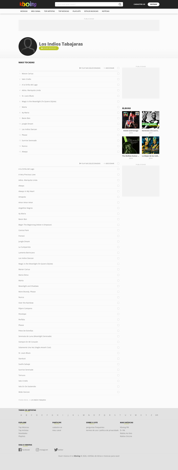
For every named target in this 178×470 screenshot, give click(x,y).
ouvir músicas (49, 48)
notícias (105, 11)
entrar (153, 4)
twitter (60, 450)
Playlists (22, 436)
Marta (24, 107)
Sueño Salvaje (24, 364)
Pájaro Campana (25, 308)
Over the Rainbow (26, 303)
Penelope (22, 314)
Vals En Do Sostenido (27, 386)
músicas (23, 11)
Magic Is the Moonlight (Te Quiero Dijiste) (39, 101)
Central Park (24, 230)
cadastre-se (139, 4)
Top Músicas (24, 427)
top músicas (63, 11)
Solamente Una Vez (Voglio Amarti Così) (35, 347)
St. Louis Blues (28, 96)
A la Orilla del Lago (29, 85)
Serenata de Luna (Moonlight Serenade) (35, 336)
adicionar (110, 68)
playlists (77, 11)
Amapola (22, 197)
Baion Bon (26, 118)
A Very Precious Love (27, 174)
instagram (44, 450)
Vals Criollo (26, 79)
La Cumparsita (25, 247)
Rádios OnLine (126, 436)
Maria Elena (23, 275)
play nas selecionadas (90, 68)
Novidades (23, 433)
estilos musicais (91, 11)
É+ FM (122, 430)
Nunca (24, 146)
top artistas (49, 11)
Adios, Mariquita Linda (31, 90)
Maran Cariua (27, 73)
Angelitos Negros (26, 208)
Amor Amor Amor (26, 202)
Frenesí (22, 236)
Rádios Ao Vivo (126, 433)
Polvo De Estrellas (26, 330)
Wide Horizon (24, 392)
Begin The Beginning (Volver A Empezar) (35, 225)
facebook (26, 450)
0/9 (156, 415)
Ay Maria (25, 112)
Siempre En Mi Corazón (28, 342)
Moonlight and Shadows (29, 286)
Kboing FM (124, 427)
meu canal (35, 11)
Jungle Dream (27, 124)
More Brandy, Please (27, 291)
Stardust (22, 358)
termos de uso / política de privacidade (102, 430)
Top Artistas (23, 430)
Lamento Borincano (27, 252)
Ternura (22, 375)
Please (24, 135)
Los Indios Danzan (29, 129)
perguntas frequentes (95, 427)
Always (25, 151)
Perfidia (22, 319)
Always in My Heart (26, 191)
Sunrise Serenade (29, 140)
